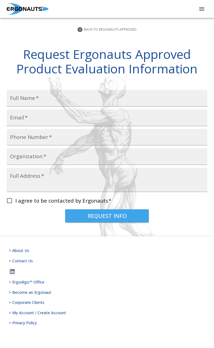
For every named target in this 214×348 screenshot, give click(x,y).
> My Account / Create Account (107, 313)
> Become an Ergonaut (107, 292)
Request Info (107, 215)
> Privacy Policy (107, 323)
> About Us (107, 251)
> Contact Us (107, 261)
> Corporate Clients (107, 302)
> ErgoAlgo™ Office (107, 282)
